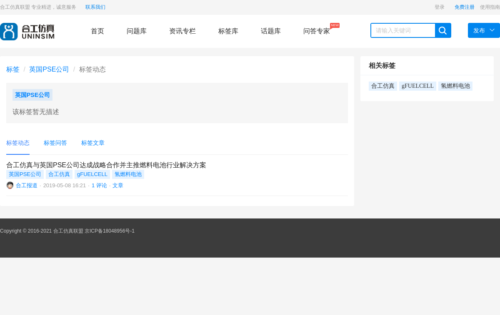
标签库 (228, 31)
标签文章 (93, 142)
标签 (13, 69)
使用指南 (490, 7)
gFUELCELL (92, 174)
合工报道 (27, 185)
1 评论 (99, 185)
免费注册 (465, 7)
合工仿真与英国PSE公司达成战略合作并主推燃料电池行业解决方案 (106, 165)
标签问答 (55, 142)
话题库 (271, 31)
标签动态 (18, 142)
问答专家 (316, 29)
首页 (97, 31)
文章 (117, 185)
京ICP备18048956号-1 (110, 231)
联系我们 (95, 7)
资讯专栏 (182, 31)
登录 (440, 7)
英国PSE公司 (49, 69)
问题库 (137, 31)
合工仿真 (59, 174)
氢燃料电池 (128, 174)
